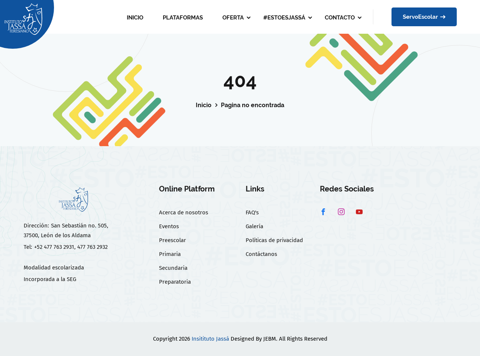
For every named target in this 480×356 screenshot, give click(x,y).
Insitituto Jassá (210, 338)
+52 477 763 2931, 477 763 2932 (71, 247)
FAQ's (252, 212)
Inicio (204, 105)
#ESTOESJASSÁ (284, 17)
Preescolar (172, 240)
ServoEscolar (424, 16)
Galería (254, 226)
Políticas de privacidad (274, 240)
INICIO (135, 17)
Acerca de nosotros (183, 212)
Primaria (170, 254)
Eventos (169, 226)
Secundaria (173, 268)
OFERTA (233, 17)
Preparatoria (175, 281)
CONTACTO (340, 17)
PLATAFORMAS (183, 17)
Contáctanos (261, 254)
